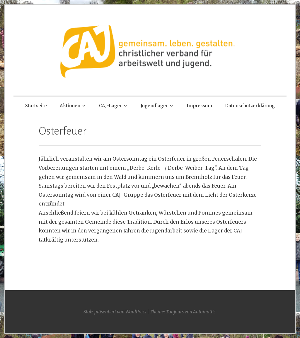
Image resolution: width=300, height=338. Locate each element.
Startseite (36, 105)
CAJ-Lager (110, 105)
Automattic (204, 312)
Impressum (199, 105)
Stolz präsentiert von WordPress (114, 312)
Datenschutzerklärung (250, 105)
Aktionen (70, 105)
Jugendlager (154, 105)
